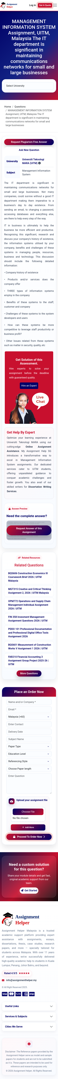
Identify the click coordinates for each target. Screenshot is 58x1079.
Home (7, 106)
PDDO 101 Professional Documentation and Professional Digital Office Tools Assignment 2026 (30, 633)
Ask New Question (29, 150)
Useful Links (12, 1006)
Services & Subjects (16, 1016)
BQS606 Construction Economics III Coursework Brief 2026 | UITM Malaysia (28, 577)
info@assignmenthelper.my (21, 980)
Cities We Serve (14, 1026)
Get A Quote (45, 5)
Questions (20, 106)
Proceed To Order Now (29, 836)
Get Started (29, 890)
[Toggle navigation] (55, 5)
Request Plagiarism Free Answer (29, 141)
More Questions (29, 673)
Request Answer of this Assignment (29, 530)
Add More (28, 827)
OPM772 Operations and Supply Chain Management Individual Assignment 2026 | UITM (29, 605)
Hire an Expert (29, 385)
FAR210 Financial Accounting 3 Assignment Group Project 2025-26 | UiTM (28, 660)
